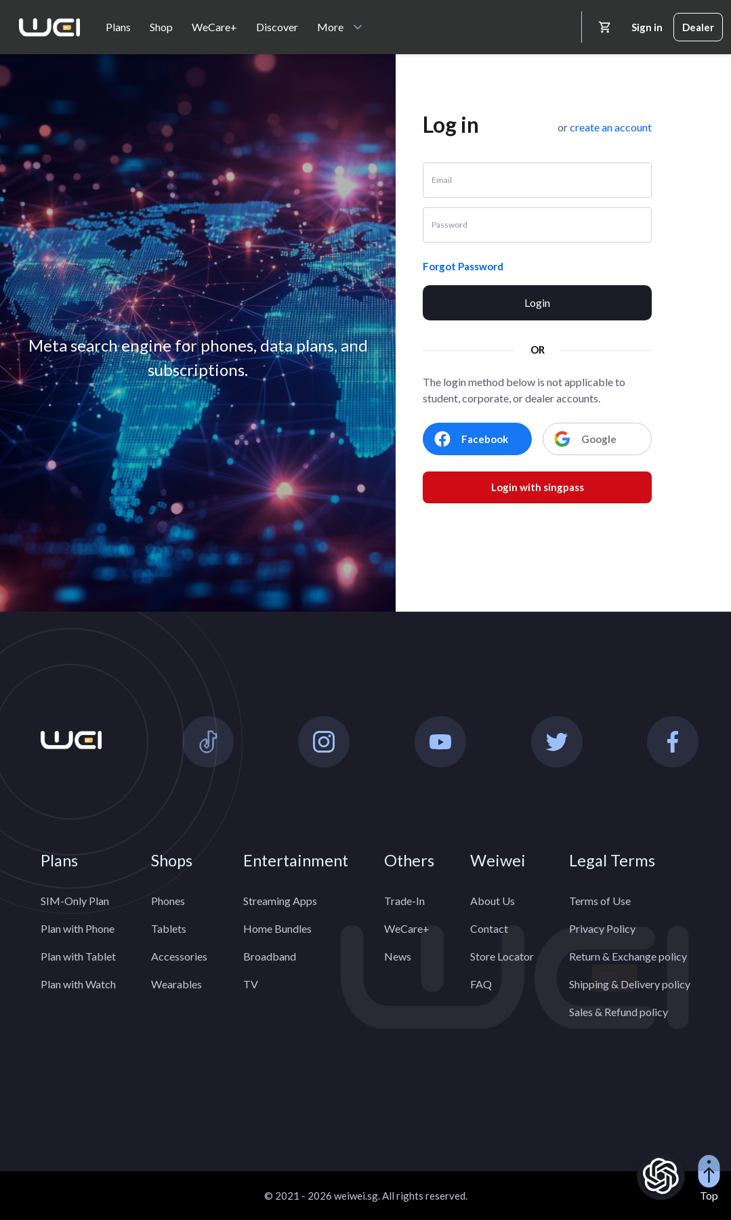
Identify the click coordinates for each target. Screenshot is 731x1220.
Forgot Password (463, 266)
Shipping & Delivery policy (629, 983)
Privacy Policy (602, 928)
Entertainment (295, 860)
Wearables (176, 983)
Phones (168, 900)
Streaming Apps (280, 900)
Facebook (471, 439)
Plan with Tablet (78, 956)
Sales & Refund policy (618, 1011)
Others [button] (409, 860)
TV (250, 983)
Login (537, 302)
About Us (492, 900)
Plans (118, 26)
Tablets (168, 928)
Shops (171, 860)
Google (585, 439)
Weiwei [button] (498, 860)
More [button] (330, 26)
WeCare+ (214, 26)
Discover (277, 26)
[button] (611, 127)
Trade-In (404, 900)
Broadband (269, 956)
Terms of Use (600, 900)
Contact (489, 928)
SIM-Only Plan (75, 900)
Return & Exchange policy (628, 956)
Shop (161, 26)
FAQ (481, 983)
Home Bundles (277, 928)
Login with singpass (537, 487)
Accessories (179, 956)
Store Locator (502, 956)
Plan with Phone (77, 928)
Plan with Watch (78, 983)
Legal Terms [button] (612, 860)
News (397, 956)
